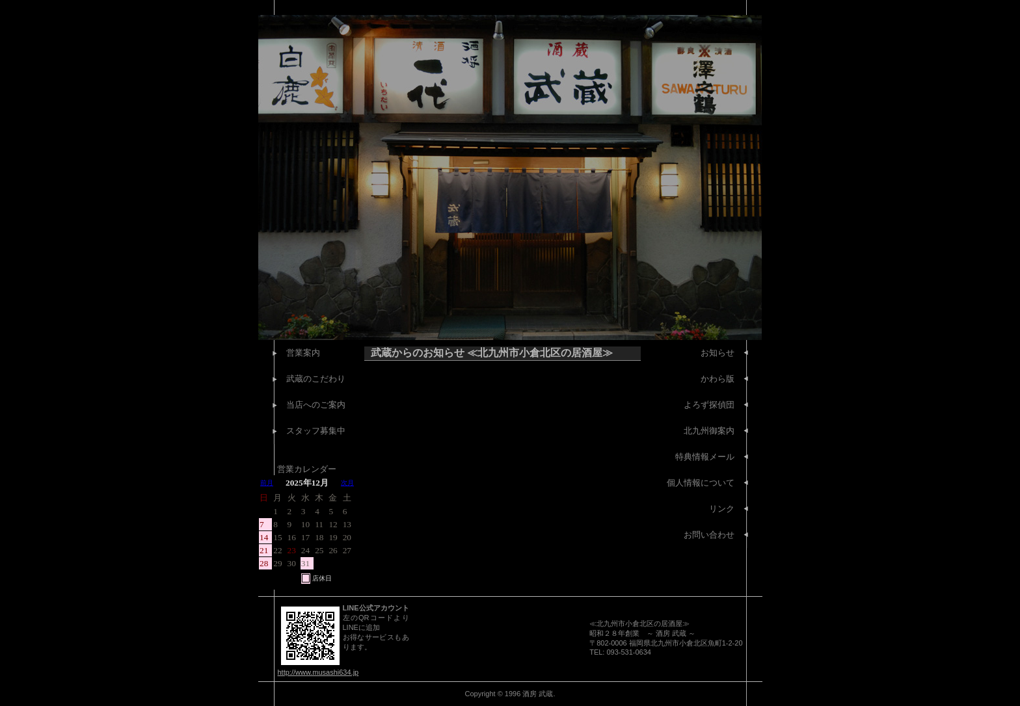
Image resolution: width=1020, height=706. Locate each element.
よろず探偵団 (709, 405)
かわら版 (717, 379)
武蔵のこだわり (315, 379)
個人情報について (700, 483)
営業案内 (303, 353)
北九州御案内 (709, 431)
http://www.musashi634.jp (318, 672)
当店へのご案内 (315, 405)
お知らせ (717, 353)
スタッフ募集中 (315, 431)
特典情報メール (704, 457)
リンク (721, 509)
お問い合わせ (709, 535)
